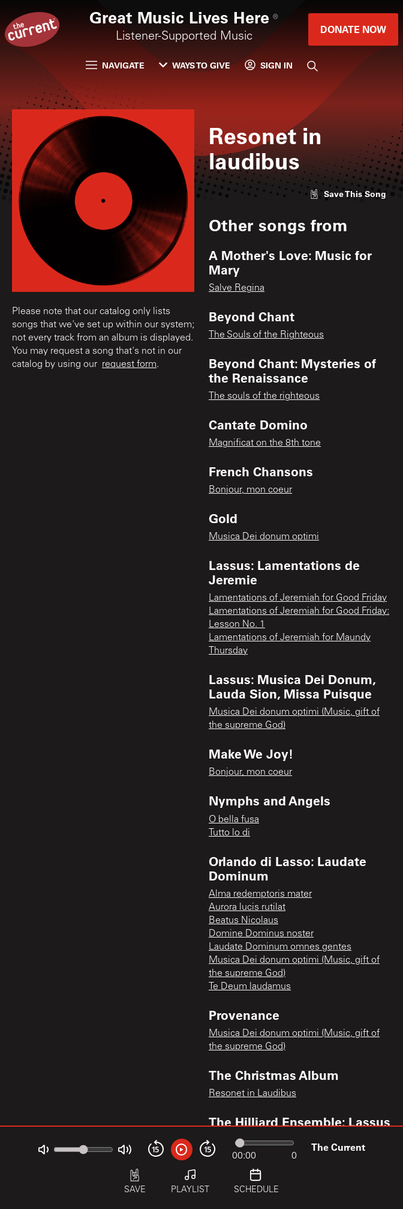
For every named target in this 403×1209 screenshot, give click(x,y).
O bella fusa (234, 820)
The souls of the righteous (264, 396)
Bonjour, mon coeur (250, 490)
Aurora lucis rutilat (247, 907)
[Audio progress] (264, 1143)
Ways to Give (194, 65)
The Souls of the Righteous (266, 335)
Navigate (115, 65)
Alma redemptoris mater (260, 894)
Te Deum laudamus (250, 987)
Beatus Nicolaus (243, 921)
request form (129, 364)
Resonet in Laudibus (252, 1093)
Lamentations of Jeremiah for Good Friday (298, 598)
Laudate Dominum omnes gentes (280, 947)
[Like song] (347, 193)
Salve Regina (236, 288)
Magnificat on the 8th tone (265, 443)
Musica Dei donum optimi (264, 537)
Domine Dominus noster (261, 934)
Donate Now (353, 29)
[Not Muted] (43, 1150)
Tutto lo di (229, 833)
